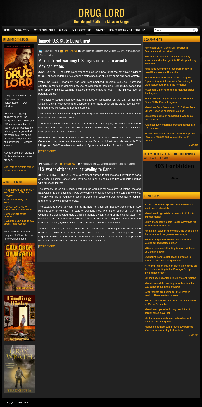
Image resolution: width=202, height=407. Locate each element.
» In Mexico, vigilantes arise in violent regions (170, 278)
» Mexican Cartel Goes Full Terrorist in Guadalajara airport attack (166, 49)
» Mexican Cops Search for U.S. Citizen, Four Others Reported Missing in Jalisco (170, 109)
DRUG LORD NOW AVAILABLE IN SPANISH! (18, 208)
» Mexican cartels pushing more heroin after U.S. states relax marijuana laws (169, 285)
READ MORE (47, 151)
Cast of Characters (44, 30)
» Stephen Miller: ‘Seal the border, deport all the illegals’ (169, 92)
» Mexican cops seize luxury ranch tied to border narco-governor (168, 311)
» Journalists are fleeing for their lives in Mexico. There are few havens (167, 294)
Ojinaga (63, 30)
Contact (100, 30)
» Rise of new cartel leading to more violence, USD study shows (170, 250)
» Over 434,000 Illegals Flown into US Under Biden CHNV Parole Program (169, 100)
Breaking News (70, 50)
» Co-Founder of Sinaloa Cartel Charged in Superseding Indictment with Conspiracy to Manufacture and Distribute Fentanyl (169, 81)
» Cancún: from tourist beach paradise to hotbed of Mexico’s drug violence (168, 259)
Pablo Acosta (22, 30)
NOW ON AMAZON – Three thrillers (127, 30)
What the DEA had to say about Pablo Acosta (19, 222)
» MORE (193, 145)
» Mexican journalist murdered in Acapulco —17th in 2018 (170, 118)
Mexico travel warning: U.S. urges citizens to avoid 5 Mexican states (82, 63)
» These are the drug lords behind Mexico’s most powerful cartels (169, 206)
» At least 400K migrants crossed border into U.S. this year (170, 126)
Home (7, 30)
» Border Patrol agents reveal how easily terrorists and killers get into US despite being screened (171, 60)
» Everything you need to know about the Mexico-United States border (168, 241)
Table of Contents (81, 30)
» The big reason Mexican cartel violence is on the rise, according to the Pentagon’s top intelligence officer (171, 269)
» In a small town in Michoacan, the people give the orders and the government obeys (171, 232)
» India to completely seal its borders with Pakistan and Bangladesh (168, 320)
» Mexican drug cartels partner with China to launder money (170, 215)
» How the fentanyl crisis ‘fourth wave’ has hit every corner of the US (170, 224)
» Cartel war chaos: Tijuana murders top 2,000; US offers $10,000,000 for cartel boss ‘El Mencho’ (171, 137)
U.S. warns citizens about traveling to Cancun (77, 169)
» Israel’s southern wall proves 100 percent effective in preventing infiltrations (169, 328)
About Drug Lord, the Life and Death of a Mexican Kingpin (19, 192)
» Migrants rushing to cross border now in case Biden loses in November (168, 70)
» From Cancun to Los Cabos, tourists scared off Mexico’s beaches (170, 302)
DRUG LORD (102, 12)
